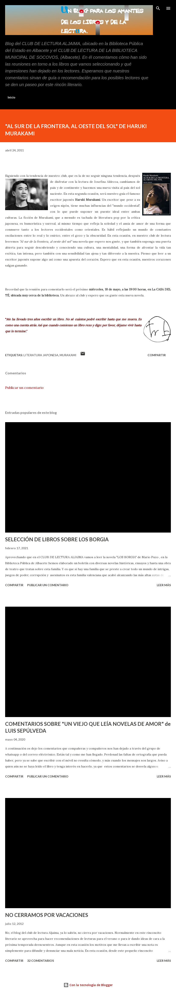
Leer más (164, 585)
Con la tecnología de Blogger (88, 985)
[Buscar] (158, 7)
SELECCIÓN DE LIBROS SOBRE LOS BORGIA (57, 539)
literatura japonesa (41, 355)
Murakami (68, 355)
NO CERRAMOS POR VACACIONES (46, 915)
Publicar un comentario (24, 387)
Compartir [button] (157, 355)
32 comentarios (40, 960)
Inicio (11, 97)
